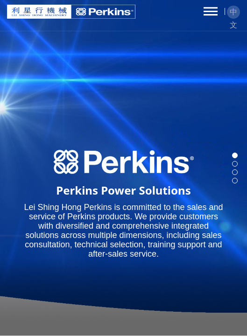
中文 (233, 13)
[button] (235, 155)
